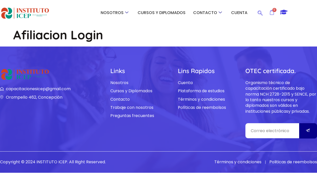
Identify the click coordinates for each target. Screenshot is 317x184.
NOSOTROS (114, 13)
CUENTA (239, 13)
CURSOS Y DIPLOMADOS (162, 13)
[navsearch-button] (260, 12)
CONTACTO (207, 13)
